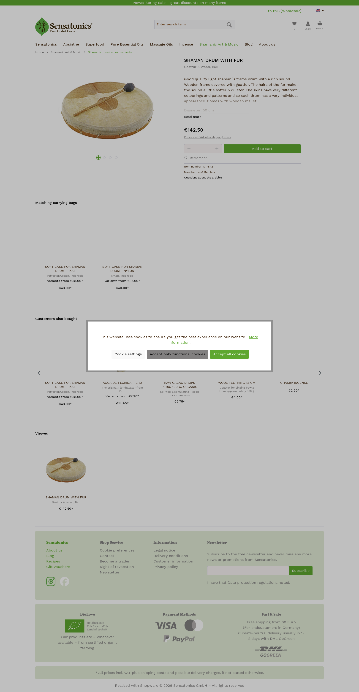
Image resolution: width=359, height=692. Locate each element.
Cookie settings (128, 354)
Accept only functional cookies (177, 354)
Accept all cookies (229, 354)
